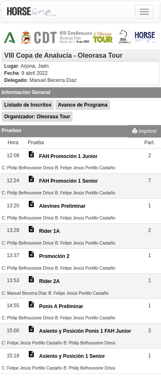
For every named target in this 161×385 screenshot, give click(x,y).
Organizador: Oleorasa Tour (37, 117)
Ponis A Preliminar (61, 306)
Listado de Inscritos (27, 105)
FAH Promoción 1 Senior (68, 181)
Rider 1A (49, 231)
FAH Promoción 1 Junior (68, 156)
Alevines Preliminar (62, 206)
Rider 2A (49, 281)
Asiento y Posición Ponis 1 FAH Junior (85, 331)
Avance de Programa (83, 105)
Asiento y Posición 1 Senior (72, 356)
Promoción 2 (54, 256)
